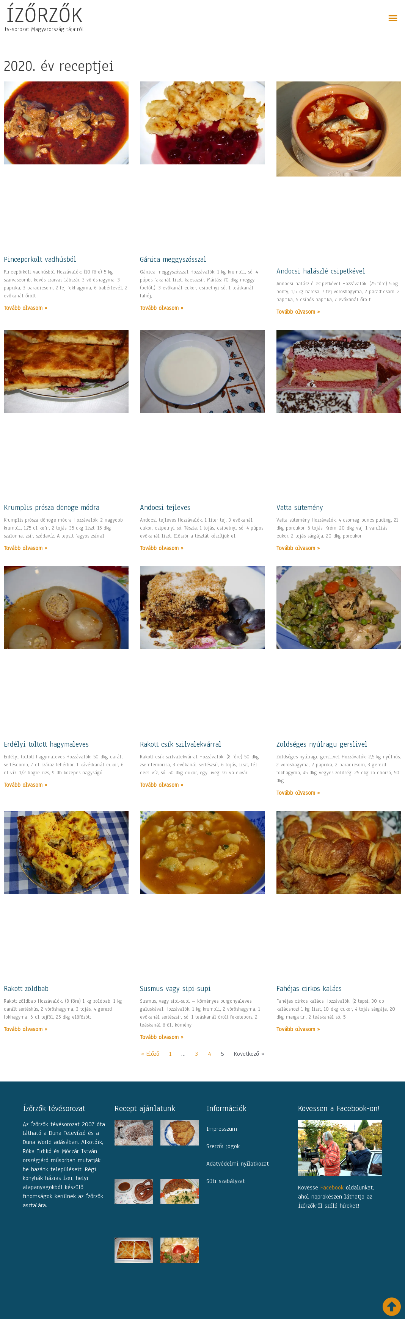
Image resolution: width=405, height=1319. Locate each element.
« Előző (150, 1054)
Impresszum (221, 1129)
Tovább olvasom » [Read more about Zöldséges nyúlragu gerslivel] (298, 793)
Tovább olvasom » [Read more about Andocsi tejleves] (161, 548)
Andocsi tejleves (165, 508)
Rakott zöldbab (26, 989)
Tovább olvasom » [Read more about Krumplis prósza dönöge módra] (25, 548)
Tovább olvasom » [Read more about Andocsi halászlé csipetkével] (298, 312)
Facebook (332, 1187)
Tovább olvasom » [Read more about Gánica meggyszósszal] (161, 308)
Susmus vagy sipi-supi (175, 989)
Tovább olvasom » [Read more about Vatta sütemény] (298, 548)
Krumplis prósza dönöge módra (51, 508)
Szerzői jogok (223, 1146)
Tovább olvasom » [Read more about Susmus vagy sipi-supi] (161, 1037)
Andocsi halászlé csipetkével (320, 271)
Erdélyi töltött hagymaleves (46, 744)
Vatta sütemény (299, 508)
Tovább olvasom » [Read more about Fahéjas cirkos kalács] (298, 1029)
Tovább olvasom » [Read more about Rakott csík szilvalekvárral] (161, 785)
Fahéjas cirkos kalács (309, 989)
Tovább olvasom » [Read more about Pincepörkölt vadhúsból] (25, 308)
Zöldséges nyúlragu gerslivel (321, 744)
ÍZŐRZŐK (44, 14)
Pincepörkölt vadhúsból (40, 259)
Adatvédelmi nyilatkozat (237, 1164)
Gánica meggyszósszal (173, 259)
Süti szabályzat (225, 1181)
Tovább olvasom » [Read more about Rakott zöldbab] (25, 1029)
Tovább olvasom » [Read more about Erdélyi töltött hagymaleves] (25, 785)
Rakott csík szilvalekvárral (180, 744)
